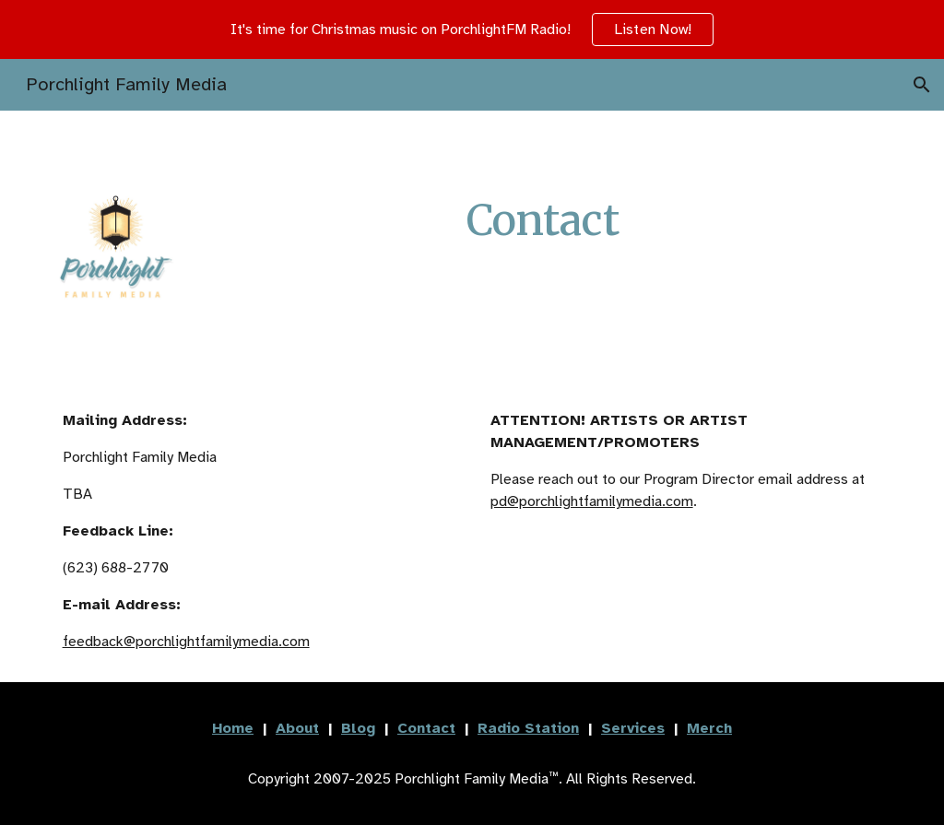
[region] (472, 29)
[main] (543, 220)
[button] (922, 85)
